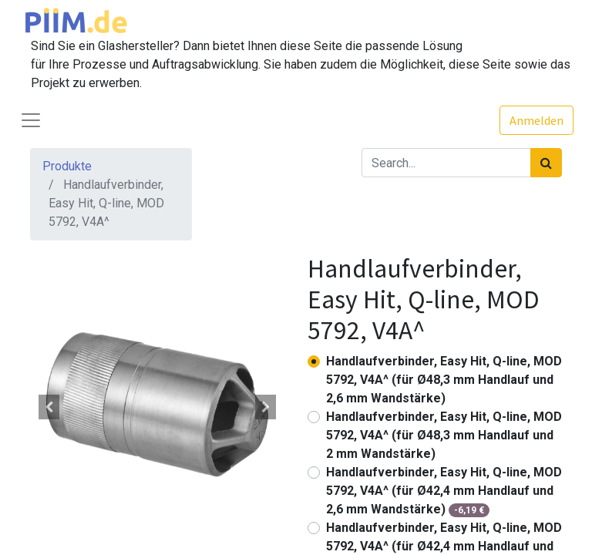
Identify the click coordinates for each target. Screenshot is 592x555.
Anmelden (536, 120)
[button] (49, 407)
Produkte (67, 166)
